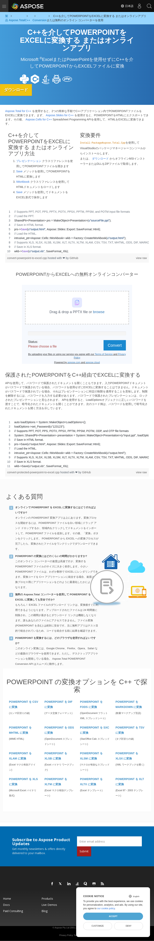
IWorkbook (23, 181)
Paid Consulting (13, 911)
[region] (77, 231)
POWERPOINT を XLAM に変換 (20, 756)
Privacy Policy (66, 935)
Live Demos (49, 905)
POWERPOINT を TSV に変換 (129, 730)
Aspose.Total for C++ (18, 110)
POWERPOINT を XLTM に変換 (55, 781)
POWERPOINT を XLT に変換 (129, 781)
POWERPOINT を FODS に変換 (91, 704)
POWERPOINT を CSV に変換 (23, 704)
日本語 (126, 6)
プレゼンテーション (28, 160)
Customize (98, 926)
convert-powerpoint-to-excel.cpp (27, 257)
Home (7, 898)
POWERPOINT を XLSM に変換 (91, 756)
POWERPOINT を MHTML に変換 (20, 730)
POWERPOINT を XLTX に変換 (91, 781)
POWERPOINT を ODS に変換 (59, 730)
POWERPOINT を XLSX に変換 (126, 756)
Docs (6, 905)
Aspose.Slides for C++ (60, 115)
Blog (44, 911)
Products (47, 898)
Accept (113, 916)
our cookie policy (106, 908)
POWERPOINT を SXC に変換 (94, 730)
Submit (84, 851)
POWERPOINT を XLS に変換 (23, 781)
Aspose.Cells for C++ (39, 119)
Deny (128, 926)
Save (19, 171)
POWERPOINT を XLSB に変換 (55, 756)
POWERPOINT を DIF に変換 (58, 704)
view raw (141, 257)
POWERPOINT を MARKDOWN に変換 (128, 704)
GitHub (73, 257)
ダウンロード (17, 90)
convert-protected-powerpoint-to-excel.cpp (33, 472)
